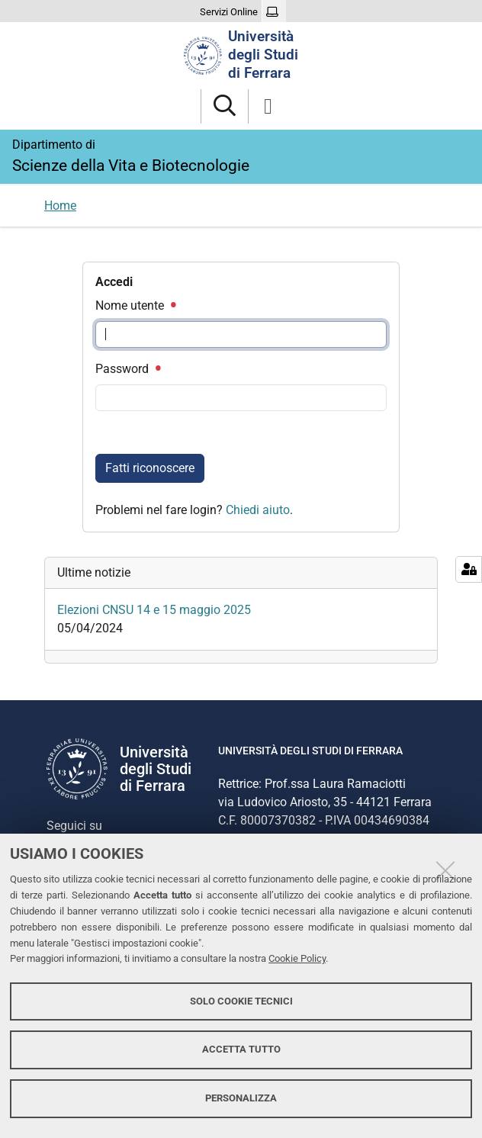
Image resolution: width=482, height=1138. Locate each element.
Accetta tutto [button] (241, 1049)
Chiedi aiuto (258, 510)
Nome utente (135, 305)
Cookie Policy (297, 958)
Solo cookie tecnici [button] (241, 1001)
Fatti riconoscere (149, 468)
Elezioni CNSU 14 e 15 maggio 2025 (154, 610)
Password (127, 369)
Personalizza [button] (241, 1098)
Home (60, 205)
